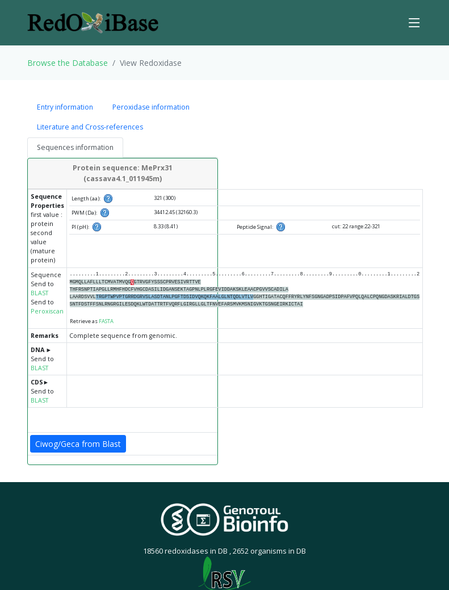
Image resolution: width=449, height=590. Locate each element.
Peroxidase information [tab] (151, 107)
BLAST (39, 293)
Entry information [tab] (65, 107)
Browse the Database (67, 62)
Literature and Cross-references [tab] (90, 127)
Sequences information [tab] (75, 147)
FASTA (106, 321)
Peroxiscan (47, 311)
